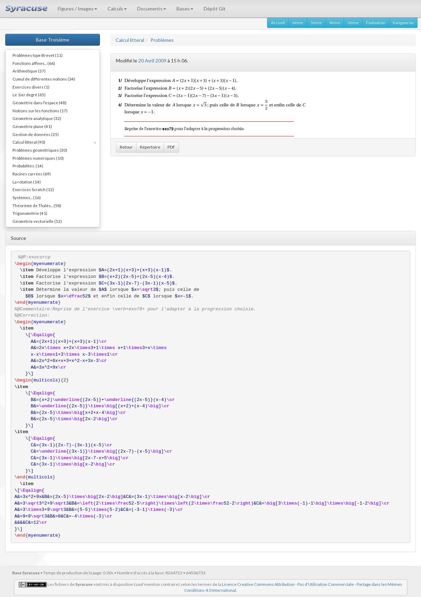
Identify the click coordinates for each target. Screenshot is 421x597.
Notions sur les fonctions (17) (40, 110)
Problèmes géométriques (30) (40, 150)
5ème (316, 22)
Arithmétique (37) (29, 70)
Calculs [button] (117, 9)
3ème (353, 22)
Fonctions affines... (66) (34, 63)
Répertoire (150, 147)
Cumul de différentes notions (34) (44, 78)
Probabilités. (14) (28, 165)
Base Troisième (52, 40)
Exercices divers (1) (31, 86)
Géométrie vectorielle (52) (37, 221)
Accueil (278, 22)
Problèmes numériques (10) (38, 158)
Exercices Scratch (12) (33, 189)
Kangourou (403, 22)
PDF (171, 147)
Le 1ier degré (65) (29, 94)
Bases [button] (185, 9)
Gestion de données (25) (36, 134)
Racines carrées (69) (32, 173)
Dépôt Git (215, 9)
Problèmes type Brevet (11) (38, 55)
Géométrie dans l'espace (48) (40, 102)
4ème (334, 22)
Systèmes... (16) (27, 197)
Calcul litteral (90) (29, 141)
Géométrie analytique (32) (37, 118)
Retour (126, 147)
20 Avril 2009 (152, 60)
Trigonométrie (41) (30, 213)
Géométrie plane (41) (32, 126)
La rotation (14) (27, 181)
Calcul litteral (130, 40)
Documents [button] (151, 9)
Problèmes (162, 40)
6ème (297, 22)
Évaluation (375, 22)
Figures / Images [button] (77, 9)
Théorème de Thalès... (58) (37, 205)
